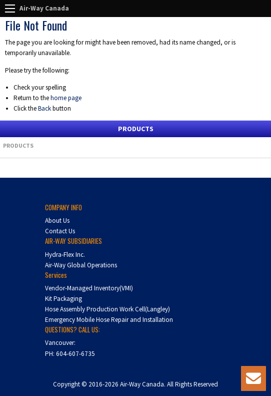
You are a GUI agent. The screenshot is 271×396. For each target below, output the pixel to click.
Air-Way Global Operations (81, 265)
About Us (57, 220)
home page (66, 98)
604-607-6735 (75, 353)
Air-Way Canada (44, 8)
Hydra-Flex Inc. (65, 254)
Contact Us (60, 231)
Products (18, 145)
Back (44, 108)
